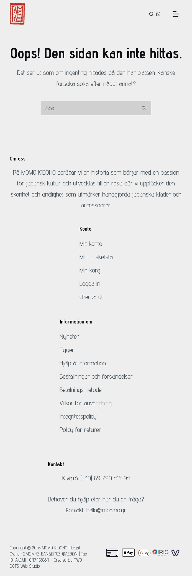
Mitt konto (91, 243)
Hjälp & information (83, 363)
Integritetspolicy (78, 416)
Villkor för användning (86, 403)
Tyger (67, 350)
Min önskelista (96, 257)
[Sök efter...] (88, 108)
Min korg (90, 270)
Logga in (90, 283)
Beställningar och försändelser (96, 376)
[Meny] (176, 14)
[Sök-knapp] (144, 108)
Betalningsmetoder (82, 390)
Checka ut (91, 297)
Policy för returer (80, 429)
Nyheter (69, 336)
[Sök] (151, 14)
